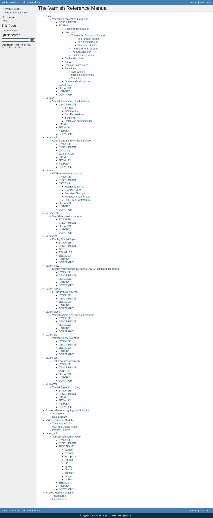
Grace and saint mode (77, 81)
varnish (50, 98)
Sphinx (125, 515)
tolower (69, 453)
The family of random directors (88, 35)
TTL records (59, 495)
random (69, 459)
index (208, 2)
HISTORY (64, 91)
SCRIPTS (64, 371)
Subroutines (78, 71)
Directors (70, 32)
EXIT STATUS (66, 153)
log (66, 463)
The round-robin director (84, 48)
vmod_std (51, 433)
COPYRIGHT (66, 94)
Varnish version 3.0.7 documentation (20, 2)
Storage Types (73, 190)
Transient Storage (75, 193)
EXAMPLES (65, 84)
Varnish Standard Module (66, 436)
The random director (89, 38)
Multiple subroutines (82, 75)
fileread (69, 469)
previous (193, 2)
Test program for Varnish (66, 361)
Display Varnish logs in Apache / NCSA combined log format (85, 269)
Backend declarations (77, 29)
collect (68, 479)
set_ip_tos (70, 456)
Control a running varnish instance (71, 140)
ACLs (68, 61)
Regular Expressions (76, 65)
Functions (70, 68)
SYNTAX (64, 25)
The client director (88, 42)
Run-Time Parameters (77, 200)
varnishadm (52, 137)
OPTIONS (64, 150)
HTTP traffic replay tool (65, 292)
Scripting (70, 117)
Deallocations (59, 417)
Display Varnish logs (63, 239)
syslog (68, 466)
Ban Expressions (74, 114)
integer (69, 476)
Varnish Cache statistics (65, 338)
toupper (69, 449)
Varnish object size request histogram (73, 315)
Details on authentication (79, 121)
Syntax (69, 107)
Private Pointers (61, 430)
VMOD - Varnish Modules (60, 420)
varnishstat (52, 334)
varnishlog (51, 236)
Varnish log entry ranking (66, 387)
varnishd (50, 170)
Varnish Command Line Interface (70, 101)
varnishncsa (52, 265)
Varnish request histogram (67, 216)
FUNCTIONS (66, 446)
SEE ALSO (65, 88)
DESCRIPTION (67, 22)
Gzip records (59, 499)
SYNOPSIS (65, 144)
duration (69, 473)
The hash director (87, 45)
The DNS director (81, 52)
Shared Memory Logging (60, 492)
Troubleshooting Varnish (15, 12)
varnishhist (52, 213)
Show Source (10, 30)
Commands (71, 111)
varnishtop (52, 384)
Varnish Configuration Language (70, 19)
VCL (48, 15)
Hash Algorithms (74, 186)
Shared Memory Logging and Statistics (67, 410)
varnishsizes (53, 311)
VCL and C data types (64, 427)
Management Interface (77, 196)
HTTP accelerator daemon (67, 173)
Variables (76, 78)
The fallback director (82, 55)
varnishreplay (53, 288)
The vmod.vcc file (62, 423)
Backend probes (74, 58)
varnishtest (52, 357)
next (202, 2)
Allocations (58, 413)
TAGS (62, 249)
